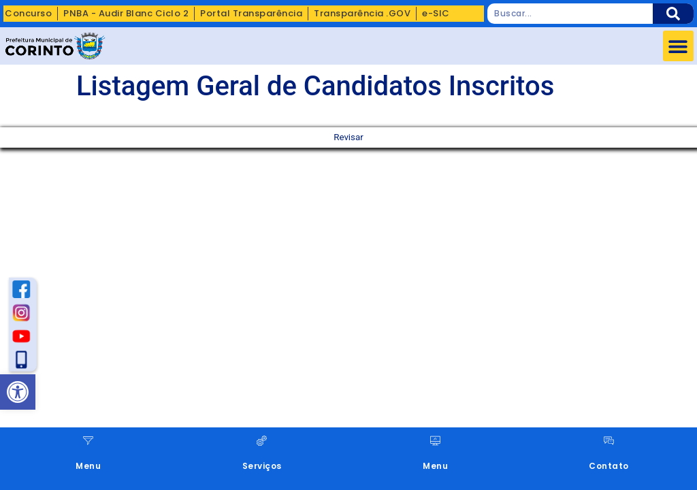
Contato (609, 466)
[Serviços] (262, 441)
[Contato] (609, 441)
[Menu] (88, 441)
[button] (678, 46)
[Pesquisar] (673, 13)
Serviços (262, 466)
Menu (88, 466)
